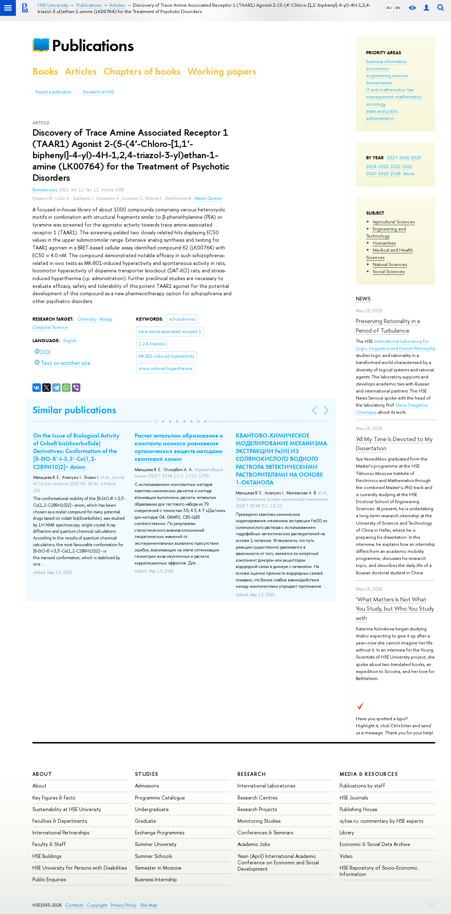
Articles (81, 71)
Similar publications (74, 410)
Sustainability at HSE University (66, 809)
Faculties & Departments (59, 820)
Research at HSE (98, 92)
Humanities (384, 243)
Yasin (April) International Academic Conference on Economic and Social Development (278, 862)
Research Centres (257, 797)
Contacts (74, 905)
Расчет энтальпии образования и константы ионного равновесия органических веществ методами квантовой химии (179, 447)
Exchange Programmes (159, 832)
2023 (383, 166)
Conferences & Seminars (265, 832)
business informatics (386, 61)
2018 (395, 173)
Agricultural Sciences (394, 221)
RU (389, 7)
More (408, 173)
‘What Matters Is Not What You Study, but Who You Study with (395, 608)
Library (347, 832)
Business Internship (156, 879)
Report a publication (54, 92)
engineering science (387, 75)
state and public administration (382, 114)
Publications (93, 45)
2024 (371, 166)
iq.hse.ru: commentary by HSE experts (381, 820)
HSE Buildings (46, 856)
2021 (407, 166)
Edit (432, 903)
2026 (404, 157)
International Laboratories (266, 785)
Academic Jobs (253, 844)
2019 (383, 173)
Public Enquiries (49, 879)
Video (346, 856)
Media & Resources (369, 774)
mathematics (408, 96)
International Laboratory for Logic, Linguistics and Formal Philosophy (395, 344)
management (380, 96)
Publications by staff (362, 785)
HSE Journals (354, 797)
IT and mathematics (386, 89)
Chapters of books (142, 71)
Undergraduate (152, 809)
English (69, 341)
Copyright (97, 905)
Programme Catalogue (160, 797)
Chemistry (87, 319)
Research (251, 774)
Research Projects (257, 809)
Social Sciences (388, 271)
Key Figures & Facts (53, 797)
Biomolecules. (45, 190)
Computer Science (50, 327)
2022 (395, 166)
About (42, 774)
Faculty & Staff (49, 844)
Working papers (221, 71)
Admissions (147, 785)
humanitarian (379, 82)
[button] (156, 421)
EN (397, 7)
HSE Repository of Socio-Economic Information (379, 870)
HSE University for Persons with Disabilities (79, 867)
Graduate (145, 820)
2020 (371, 173)
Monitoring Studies (258, 820)
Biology (106, 319)
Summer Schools (153, 856)
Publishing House (358, 809)
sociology (376, 104)
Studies (147, 774)
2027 (392, 157)
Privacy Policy (123, 905)
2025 (416, 157)
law (410, 89)
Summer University (156, 844)
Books (45, 71)
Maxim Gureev (208, 198)
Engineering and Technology (386, 232)
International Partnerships (60, 832)
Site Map (148, 905)
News (363, 298)
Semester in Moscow (158, 867)
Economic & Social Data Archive (375, 844)
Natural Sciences (390, 264)
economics (377, 68)
